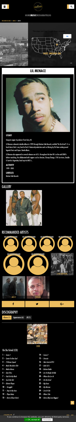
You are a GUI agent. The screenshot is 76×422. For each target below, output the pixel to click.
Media (39, 15)
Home (27, 15)
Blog (48, 15)
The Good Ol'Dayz (6, 21)
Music (33, 15)
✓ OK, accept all (32, 420)
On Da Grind (8, 350)
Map (44, 15)
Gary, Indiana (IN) (52, 53)
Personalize (47, 420)
